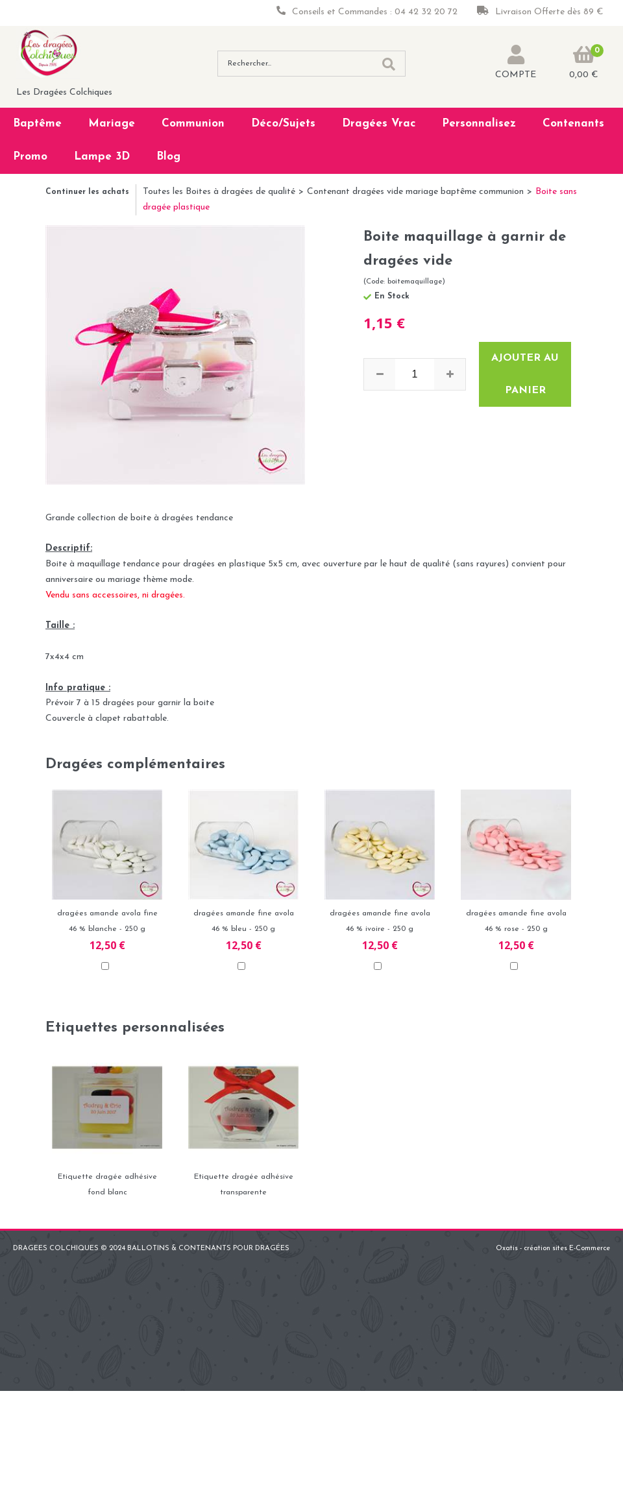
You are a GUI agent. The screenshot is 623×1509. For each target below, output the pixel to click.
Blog (168, 156)
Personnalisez (479, 123)
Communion (193, 123)
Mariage (111, 123)
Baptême (37, 123)
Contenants (573, 123)
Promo (30, 156)
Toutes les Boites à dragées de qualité (219, 192)
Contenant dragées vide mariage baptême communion (415, 192)
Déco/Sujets (283, 123)
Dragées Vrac (379, 123)
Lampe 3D (102, 156)
